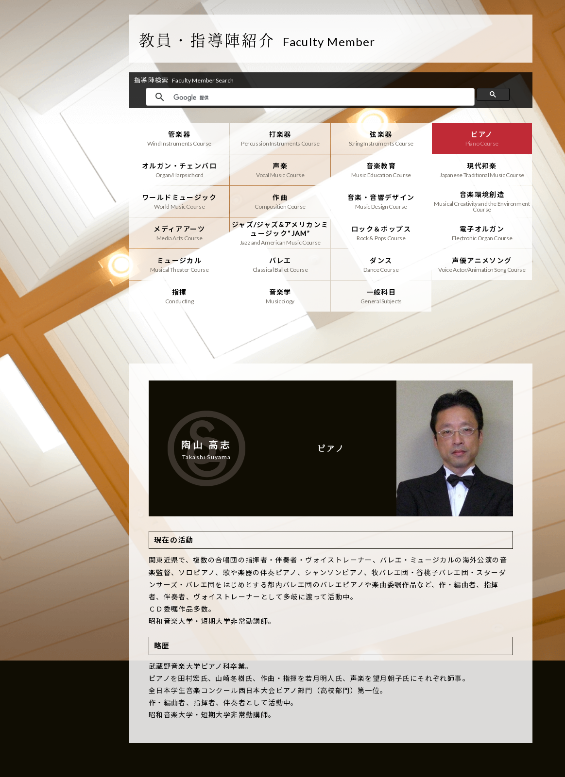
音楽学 (280, 296)
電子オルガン (482, 233)
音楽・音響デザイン (381, 201)
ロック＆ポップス (381, 233)
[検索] (321, 97)
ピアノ (482, 138)
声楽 (280, 170)
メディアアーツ (179, 233)
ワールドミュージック (179, 201)
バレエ (280, 264)
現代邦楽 (482, 170)
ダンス (381, 264)
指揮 (179, 296)
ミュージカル (179, 264)
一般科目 (381, 296)
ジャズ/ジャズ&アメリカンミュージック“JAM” (280, 233)
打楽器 (280, 138)
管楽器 (179, 138)
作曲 (280, 201)
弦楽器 (381, 138)
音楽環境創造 (482, 201)
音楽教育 (381, 170)
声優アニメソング (482, 264)
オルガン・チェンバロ (179, 170)
